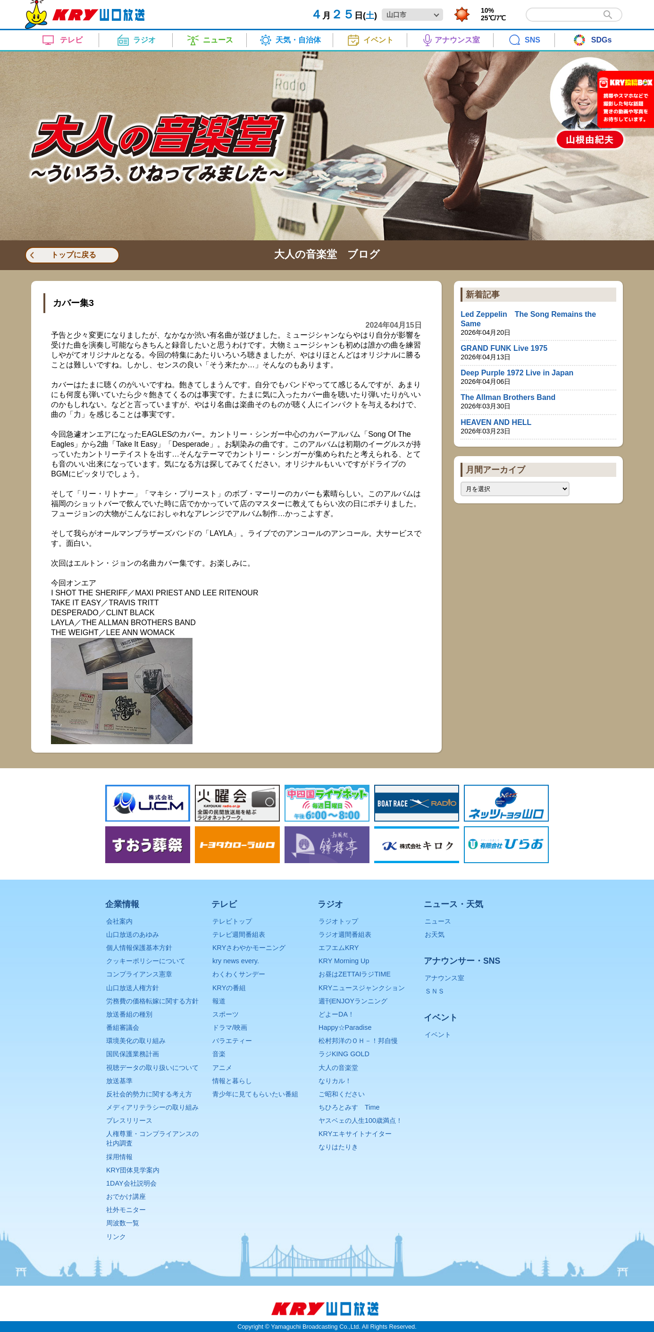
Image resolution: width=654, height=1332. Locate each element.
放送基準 (119, 1081)
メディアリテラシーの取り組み (152, 1107)
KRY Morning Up (344, 961)
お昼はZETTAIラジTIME (355, 974)
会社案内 (119, 921)
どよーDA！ (336, 1014)
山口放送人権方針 (132, 988)
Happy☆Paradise (345, 1027)
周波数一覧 (122, 1223)
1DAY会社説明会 (131, 1183)
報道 (219, 1001)
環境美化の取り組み (136, 1040)
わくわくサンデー (238, 974)
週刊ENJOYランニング (353, 1001)
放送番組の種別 (129, 1014)
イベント (438, 1034)
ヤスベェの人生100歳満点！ (360, 1120)
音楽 (219, 1054)
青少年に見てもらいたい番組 (255, 1094)
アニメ (222, 1067)
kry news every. (235, 961)
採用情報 (119, 1157)
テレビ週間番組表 (238, 934)
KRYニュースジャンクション (362, 988)
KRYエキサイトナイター (355, 1133)
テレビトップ (232, 921)
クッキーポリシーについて (145, 961)
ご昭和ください (342, 1094)
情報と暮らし (232, 1081)
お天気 (434, 934)
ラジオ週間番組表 (345, 934)
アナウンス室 (444, 978)
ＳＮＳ (434, 991)
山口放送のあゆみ (132, 934)
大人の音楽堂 (338, 1067)
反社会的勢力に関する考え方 (149, 1094)
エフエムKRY (339, 947)
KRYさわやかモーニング (248, 947)
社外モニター (126, 1209)
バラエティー (232, 1040)
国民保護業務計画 (132, 1054)
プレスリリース (129, 1120)
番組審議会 (122, 1027)
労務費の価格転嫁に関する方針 (152, 1001)
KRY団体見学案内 (132, 1170)
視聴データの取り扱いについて (152, 1067)
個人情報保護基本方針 (139, 947)
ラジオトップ (338, 921)
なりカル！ (335, 1081)
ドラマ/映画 (229, 1027)
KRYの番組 (229, 988)
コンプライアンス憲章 (139, 974)
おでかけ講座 (126, 1196)
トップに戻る (73, 255)
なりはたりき (338, 1147)
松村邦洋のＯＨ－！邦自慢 (358, 1040)
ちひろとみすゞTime (349, 1107)
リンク (116, 1236)
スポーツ (225, 1014)
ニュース (438, 921)
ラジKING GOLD (344, 1054)
